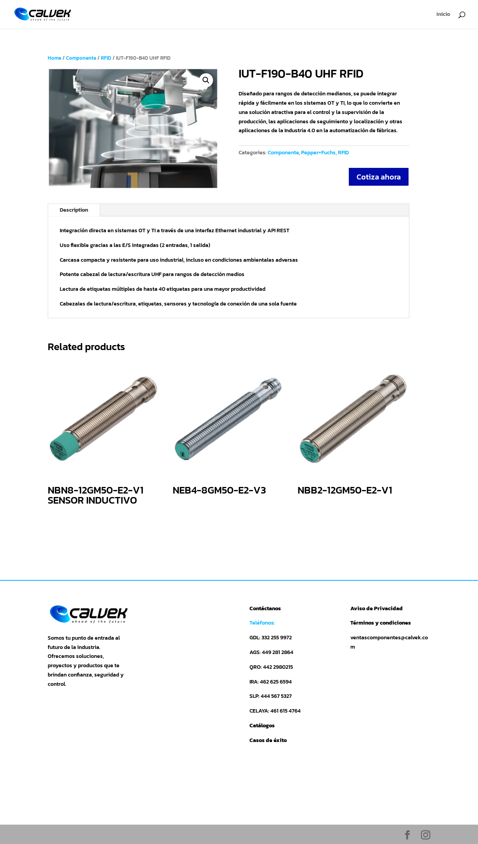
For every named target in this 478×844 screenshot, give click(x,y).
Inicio (443, 15)
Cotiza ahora (379, 177)
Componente (81, 58)
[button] (206, 80)
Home (54, 58)
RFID (106, 58)
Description (74, 210)
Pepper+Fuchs (318, 152)
